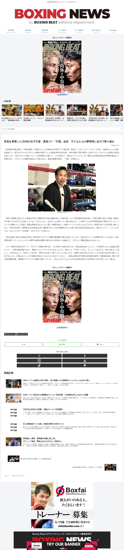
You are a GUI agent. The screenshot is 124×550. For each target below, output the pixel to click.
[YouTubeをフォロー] (64, 356)
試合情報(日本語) (22, 334)
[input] (62, 129)
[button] (119, 113)
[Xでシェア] (23, 344)
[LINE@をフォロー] (73, 356)
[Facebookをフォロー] (55, 356)
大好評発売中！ (63, 95)
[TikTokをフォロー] (69, 356)
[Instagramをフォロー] (60, 356)
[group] (12, 113)
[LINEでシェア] (62, 344)
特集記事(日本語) (10, 334)
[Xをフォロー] (51, 356)
